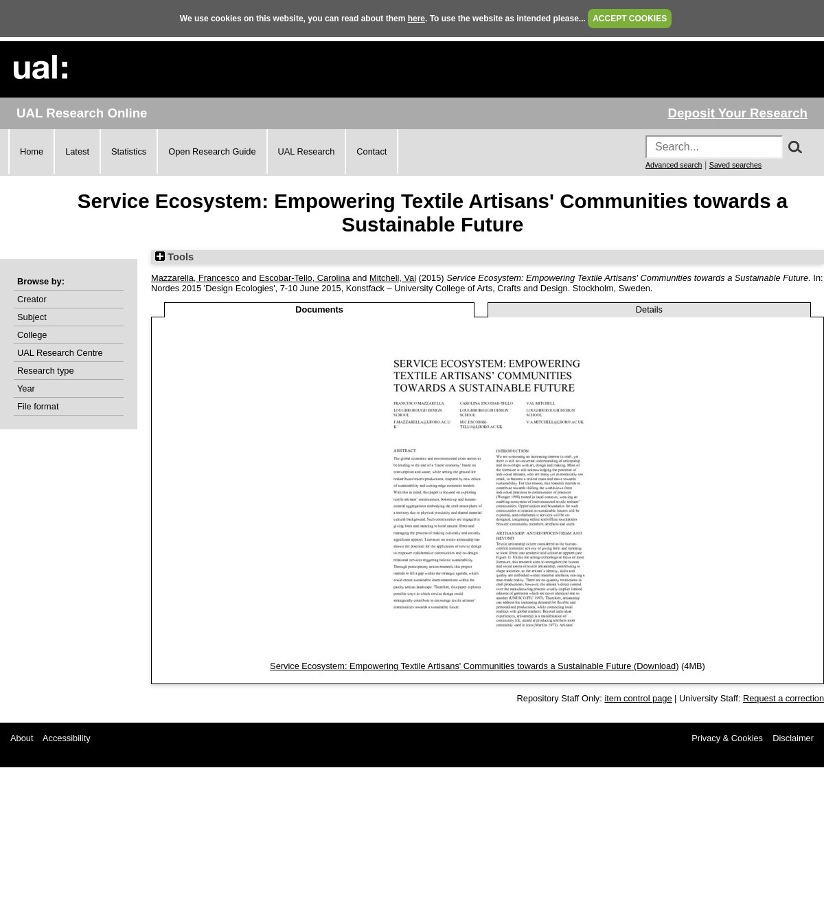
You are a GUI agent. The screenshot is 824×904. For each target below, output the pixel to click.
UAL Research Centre (60, 353)
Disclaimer (793, 738)
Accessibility (67, 738)
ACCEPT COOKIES (630, 18)
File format (37, 406)
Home (31, 151)
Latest (77, 151)
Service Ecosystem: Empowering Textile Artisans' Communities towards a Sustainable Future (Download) (474, 666)
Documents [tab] (319, 309)
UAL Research (306, 151)
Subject (32, 317)
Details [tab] (649, 309)
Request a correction (783, 698)
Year (26, 388)
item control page (638, 698)
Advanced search (673, 165)
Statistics (128, 151)
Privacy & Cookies (727, 738)
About (21, 738)
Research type (45, 370)
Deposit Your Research (737, 113)
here (416, 18)
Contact (371, 151)
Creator (32, 299)
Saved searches (735, 165)
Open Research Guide (211, 151)
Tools (174, 256)
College (32, 335)
